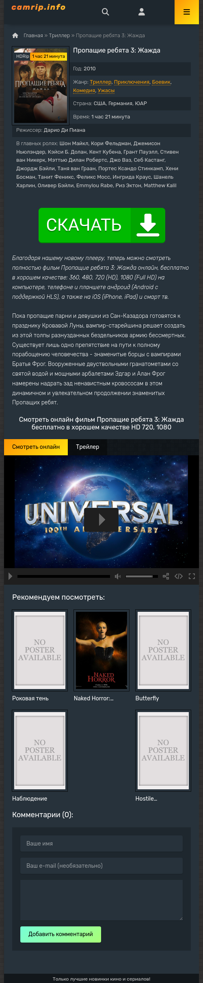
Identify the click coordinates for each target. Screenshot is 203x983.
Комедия (84, 90)
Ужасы (106, 90)
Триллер (100, 82)
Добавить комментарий (60, 934)
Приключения (131, 82)
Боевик (161, 82)
